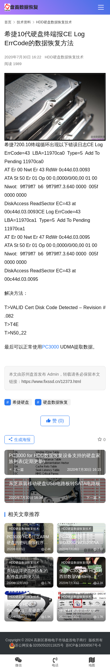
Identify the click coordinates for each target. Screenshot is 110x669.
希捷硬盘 (21, 402)
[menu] (101, 7)
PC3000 (50, 346)
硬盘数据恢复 (55, 402)
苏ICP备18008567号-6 (83, 645)
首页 (7, 22)
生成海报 (19, 439)
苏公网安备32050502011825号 (36, 645)
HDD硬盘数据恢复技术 (64, 57)
